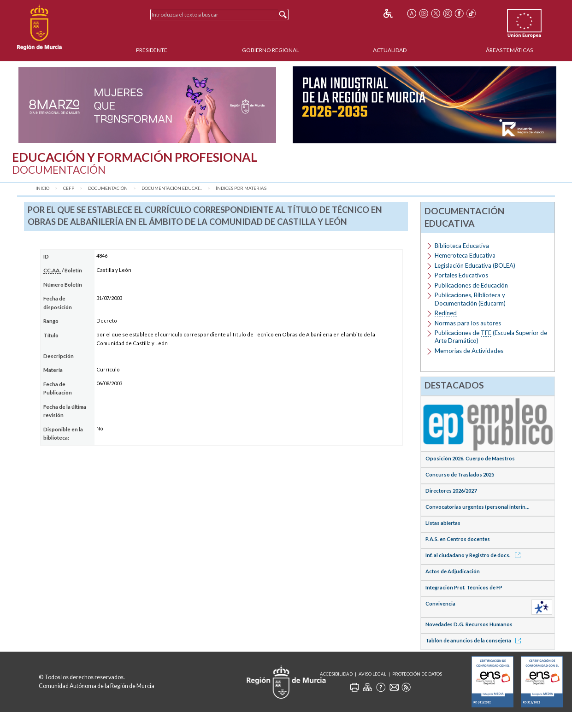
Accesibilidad (336, 674)
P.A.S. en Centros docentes (457, 539)
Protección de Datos (417, 674)
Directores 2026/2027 (451, 491)
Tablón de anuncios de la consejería (474, 640)
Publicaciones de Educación (471, 285)
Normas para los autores (468, 323)
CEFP (68, 188)
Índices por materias (241, 188)
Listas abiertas (442, 523)
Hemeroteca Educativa (465, 255)
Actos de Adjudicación (452, 571)
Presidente (151, 50)
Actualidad (390, 50)
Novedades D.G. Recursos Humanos (469, 624)
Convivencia (440, 603)
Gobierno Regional (270, 50)
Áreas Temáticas (509, 50)
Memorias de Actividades (469, 350)
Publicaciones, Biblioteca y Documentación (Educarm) (470, 298)
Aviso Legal (372, 674)
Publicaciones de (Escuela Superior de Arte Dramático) (491, 336)
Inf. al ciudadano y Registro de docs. (474, 555)
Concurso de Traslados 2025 (459, 474)
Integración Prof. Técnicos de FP (463, 587)
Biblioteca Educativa (462, 245)
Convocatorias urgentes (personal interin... (477, 507)
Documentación (108, 188)
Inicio (42, 188)
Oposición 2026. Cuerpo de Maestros (470, 458)
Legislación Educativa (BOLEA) (475, 265)
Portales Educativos (461, 275)
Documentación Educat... (172, 188)
